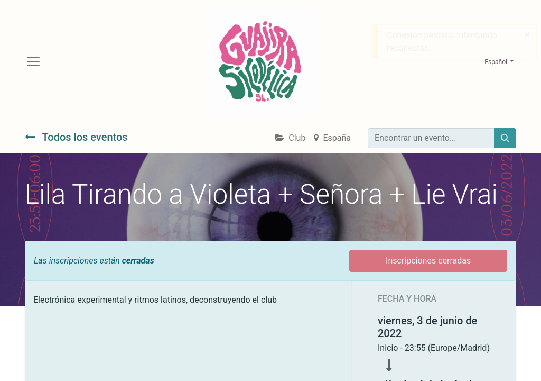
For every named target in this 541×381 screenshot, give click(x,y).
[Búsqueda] (505, 138)
